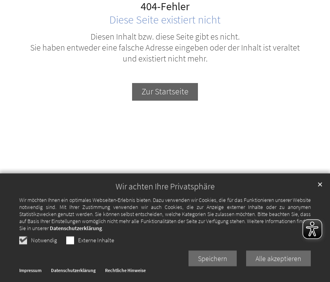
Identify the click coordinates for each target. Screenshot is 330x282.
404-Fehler (165, 6)
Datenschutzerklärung (76, 249)
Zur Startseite (165, 91)
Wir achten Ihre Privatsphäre (165, 207)
